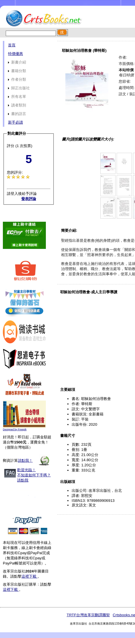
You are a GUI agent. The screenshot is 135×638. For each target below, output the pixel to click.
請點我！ (25, 460)
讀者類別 (17, 105)
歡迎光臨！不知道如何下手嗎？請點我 (34, 475)
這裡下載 (29, 576)
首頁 (11, 45)
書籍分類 (17, 71)
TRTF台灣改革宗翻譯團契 (88, 615)
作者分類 (17, 79)
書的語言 (17, 114)
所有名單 (17, 96)
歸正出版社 (19, 88)
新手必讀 (15, 122)
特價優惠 (15, 53)
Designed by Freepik (15, 429)
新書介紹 (17, 62)
